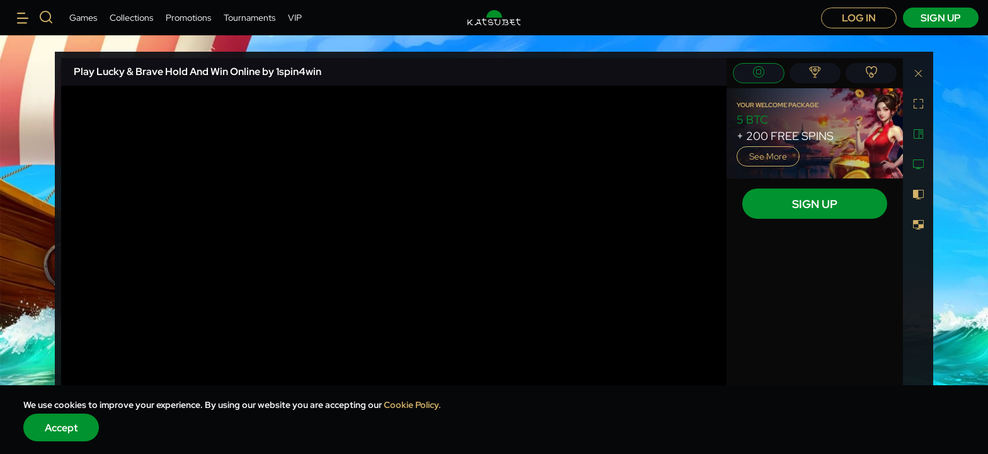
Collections (131, 17)
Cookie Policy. (412, 404)
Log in (859, 18)
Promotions (188, 17)
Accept (61, 427)
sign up (941, 18)
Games (83, 17)
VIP (295, 17)
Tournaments (249, 17)
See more (768, 156)
